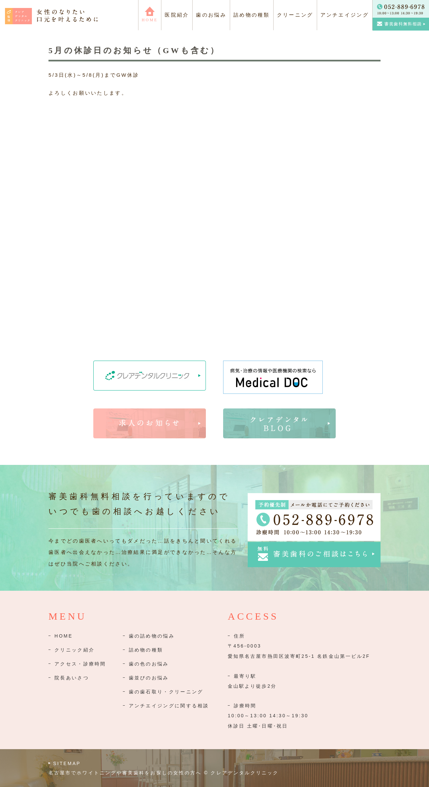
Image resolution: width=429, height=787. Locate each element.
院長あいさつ (71, 677)
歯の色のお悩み (149, 663)
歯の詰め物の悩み (152, 636)
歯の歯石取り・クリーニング (166, 691)
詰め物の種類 (146, 650)
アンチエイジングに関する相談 (169, 705)
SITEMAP (67, 763)
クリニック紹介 (74, 650)
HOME (63, 636)
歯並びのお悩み (149, 677)
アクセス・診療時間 (80, 663)
